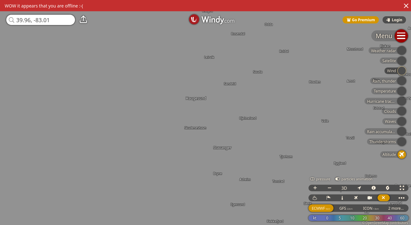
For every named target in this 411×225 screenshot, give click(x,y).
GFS (346, 208)
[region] (205, 112)
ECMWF (321, 208)
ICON (371, 208)
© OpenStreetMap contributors (385, 223)
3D (344, 188)
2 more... (396, 208)
